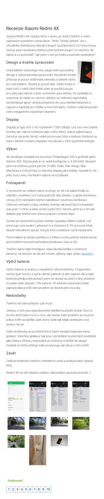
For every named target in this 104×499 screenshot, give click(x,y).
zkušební (87, 253)
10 (48, 489)
